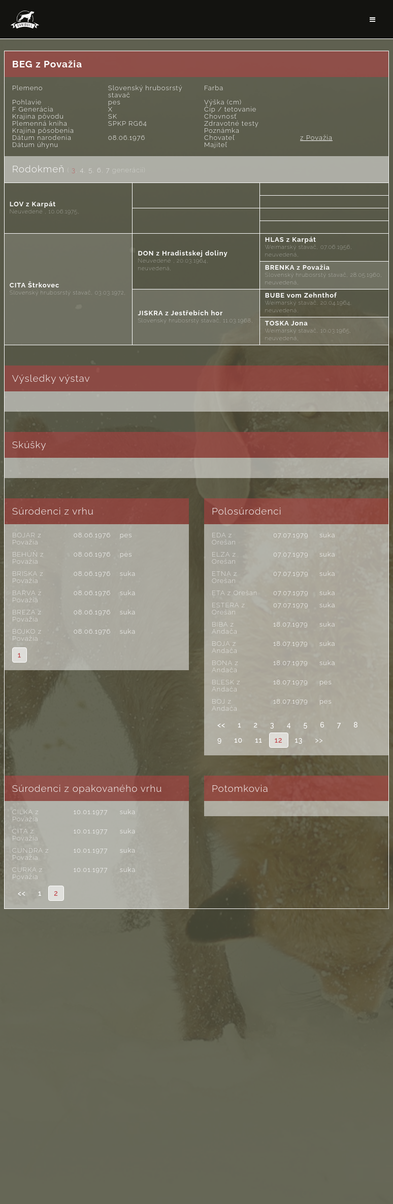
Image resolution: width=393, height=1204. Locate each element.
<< (221, 725)
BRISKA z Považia (28, 577)
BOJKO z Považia (27, 635)
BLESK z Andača (226, 685)
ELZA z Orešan (224, 558)
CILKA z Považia (25, 815)
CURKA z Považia (27, 873)
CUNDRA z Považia (30, 854)
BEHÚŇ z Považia (28, 558)
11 (259, 740)
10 (238, 740)
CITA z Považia (25, 834)
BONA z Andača (225, 666)
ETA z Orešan (234, 593)
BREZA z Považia (27, 615)
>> (319, 740)
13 (299, 740)
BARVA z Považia (27, 596)
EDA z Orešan (224, 538)
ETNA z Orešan (224, 577)
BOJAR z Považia (27, 538)
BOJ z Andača (225, 705)
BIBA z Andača (225, 628)
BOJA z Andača (225, 647)
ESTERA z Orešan (228, 608)
